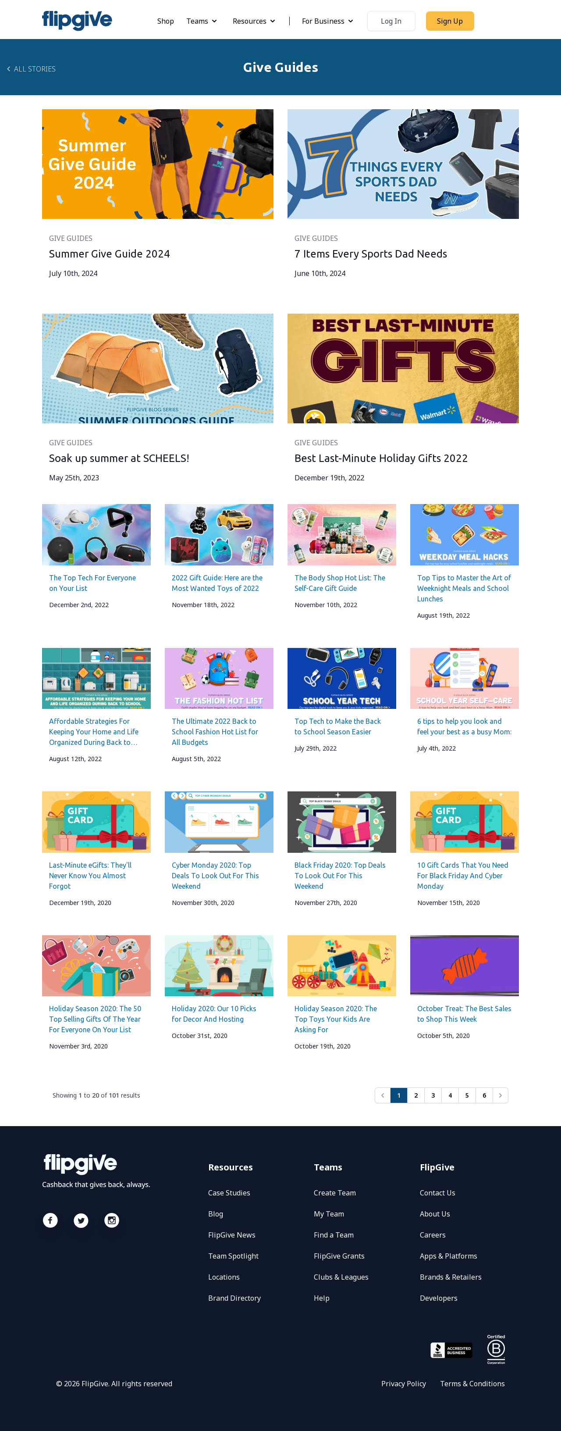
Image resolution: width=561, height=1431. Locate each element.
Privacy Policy (403, 1383)
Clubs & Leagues (341, 1277)
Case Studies (229, 1193)
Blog (215, 1214)
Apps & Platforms (448, 1256)
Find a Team (334, 1235)
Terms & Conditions (472, 1383)
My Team (329, 1214)
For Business (328, 21)
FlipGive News (232, 1235)
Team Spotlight (233, 1256)
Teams (202, 21)
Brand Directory (234, 1298)
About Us (435, 1214)
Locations (224, 1277)
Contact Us (437, 1193)
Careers (433, 1235)
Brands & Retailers (451, 1277)
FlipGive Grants (339, 1256)
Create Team (335, 1193)
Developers (439, 1298)
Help (322, 1298)
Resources (255, 21)
